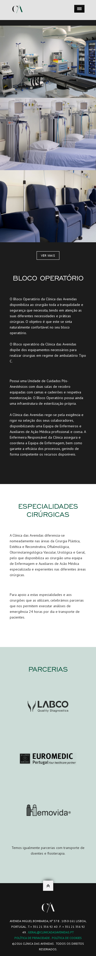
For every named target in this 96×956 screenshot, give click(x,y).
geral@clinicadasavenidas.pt (51, 932)
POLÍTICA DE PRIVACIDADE (32, 938)
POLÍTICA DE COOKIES (67, 938)
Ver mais (48, 255)
